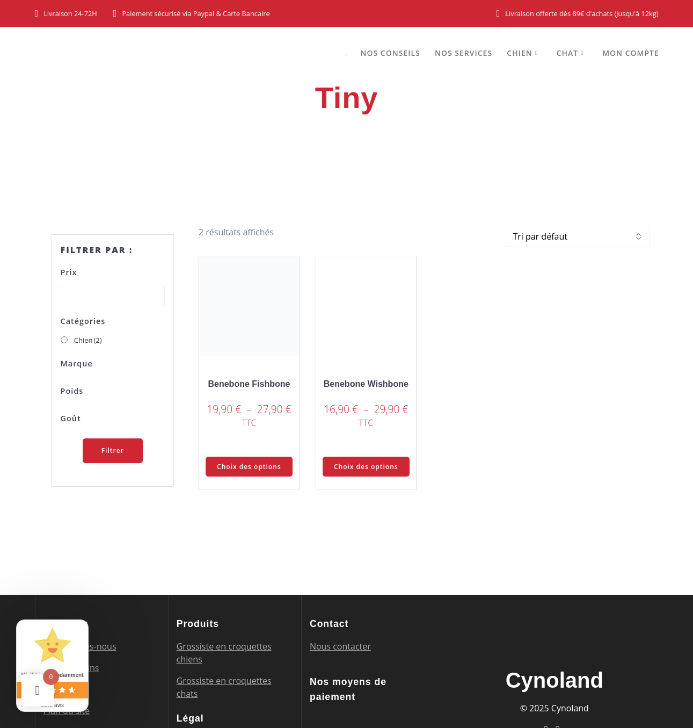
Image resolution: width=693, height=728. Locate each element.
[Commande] (578, 236)
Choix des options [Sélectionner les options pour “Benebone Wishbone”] (366, 466)
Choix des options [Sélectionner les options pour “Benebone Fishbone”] (249, 466)
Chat (568, 53)
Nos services (463, 53)
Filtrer (112, 450)
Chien (519, 53)
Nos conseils (390, 53)
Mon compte (630, 53)
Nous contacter (340, 646)
